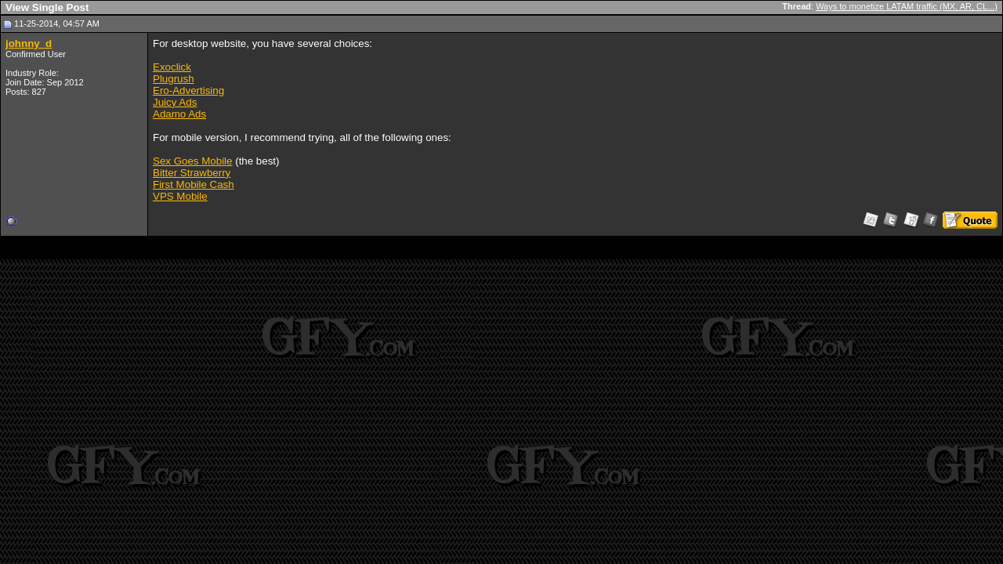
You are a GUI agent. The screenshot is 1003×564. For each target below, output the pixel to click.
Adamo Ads (179, 114)
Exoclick (172, 67)
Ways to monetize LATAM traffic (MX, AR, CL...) (907, 6)
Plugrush (173, 79)
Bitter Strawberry (191, 173)
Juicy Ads (175, 102)
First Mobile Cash (193, 184)
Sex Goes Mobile (193, 161)
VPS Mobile (180, 196)
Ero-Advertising (188, 90)
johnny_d (28, 43)
